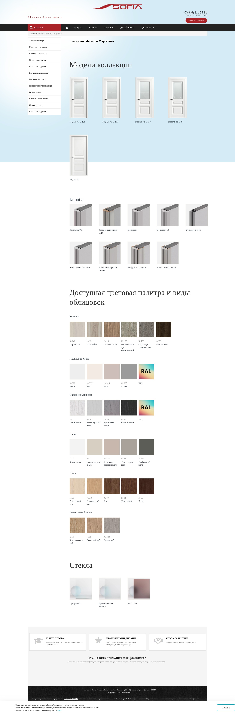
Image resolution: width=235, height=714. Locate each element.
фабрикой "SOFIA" (71, 699)
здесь (59, 710)
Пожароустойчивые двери (40, 86)
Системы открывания (38, 99)
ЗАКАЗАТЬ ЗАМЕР (196, 20)
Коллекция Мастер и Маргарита (50, 33)
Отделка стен (35, 92)
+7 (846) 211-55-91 (195, 12)
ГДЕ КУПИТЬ (147, 28)
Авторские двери (36, 41)
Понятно (226, 707)
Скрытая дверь (35, 105)
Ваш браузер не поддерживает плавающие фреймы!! (117, 675)
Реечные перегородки (38, 73)
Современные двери (38, 53)
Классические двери (38, 47)
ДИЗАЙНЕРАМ (127, 28)
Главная (33, 33)
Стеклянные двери (37, 60)
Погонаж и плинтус (38, 79)
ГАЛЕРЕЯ (108, 28)
